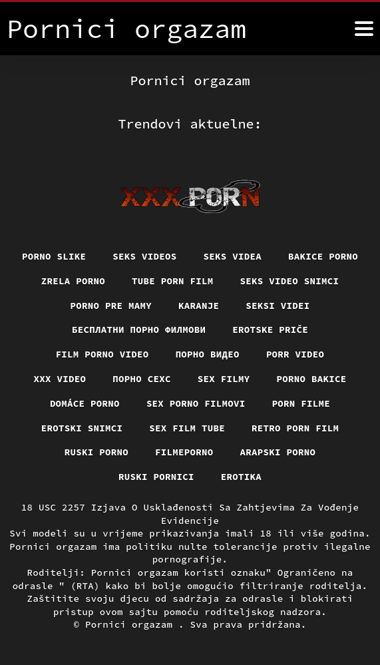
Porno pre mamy (111, 306)
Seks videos (144, 256)
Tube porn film (173, 281)
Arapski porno (278, 452)
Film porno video (102, 354)
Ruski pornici (156, 477)
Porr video (295, 354)
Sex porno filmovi (196, 403)
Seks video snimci (289, 281)
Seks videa (233, 256)
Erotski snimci (82, 428)
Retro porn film (295, 428)
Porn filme (301, 403)
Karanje (198, 306)
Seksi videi (277, 306)
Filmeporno (184, 452)
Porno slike (54, 256)
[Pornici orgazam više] (364, 28)
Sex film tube (187, 428)
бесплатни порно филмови (139, 329)
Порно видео (208, 354)
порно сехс (141, 379)
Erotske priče (270, 329)
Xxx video (60, 379)
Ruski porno (96, 452)
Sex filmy (224, 379)
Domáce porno (85, 403)
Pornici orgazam (131, 624)
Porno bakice (312, 379)
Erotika (241, 477)
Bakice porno (323, 256)
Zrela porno (73, 281)
